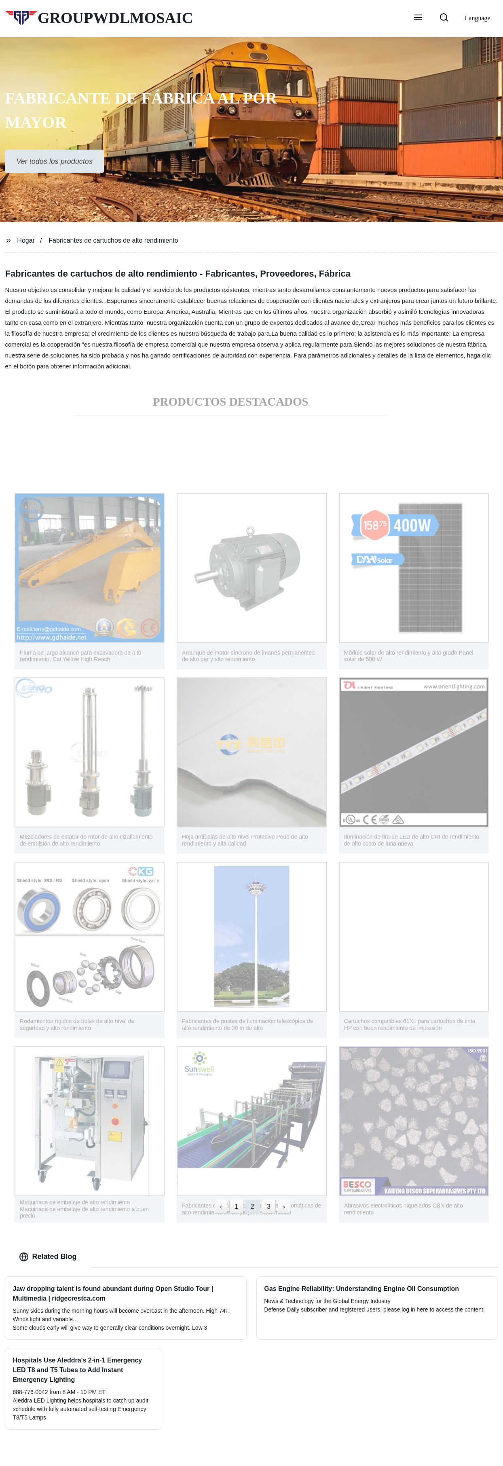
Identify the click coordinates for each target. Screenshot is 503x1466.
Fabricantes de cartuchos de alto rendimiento (113, 240)
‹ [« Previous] (221, 1206)
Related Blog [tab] (47, 1257)
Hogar (26, 240)
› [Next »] (284, 1206)
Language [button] (477, 18)
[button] (418, 18)
